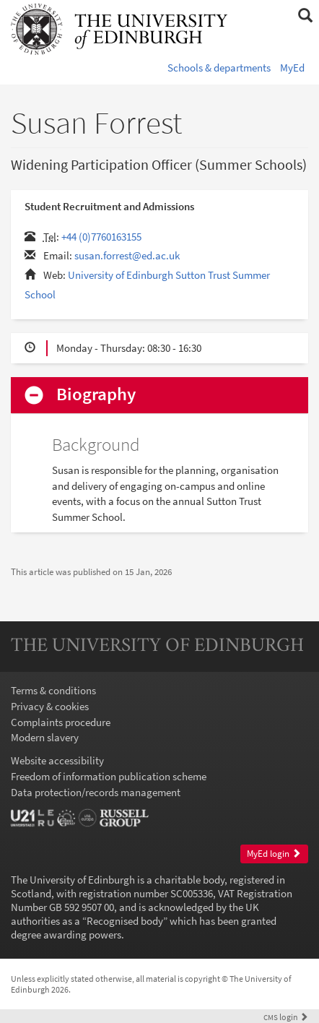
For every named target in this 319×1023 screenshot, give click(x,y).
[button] (305, 16)
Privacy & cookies (50, 706)
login (285, 1016)
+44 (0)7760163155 (101, 236)
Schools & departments (219, 67)
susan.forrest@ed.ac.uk (127, 255)
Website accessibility (57, 760)
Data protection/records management (95, 792)
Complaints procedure (60, 722)
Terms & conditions (53, 690)
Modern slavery (45, 737)
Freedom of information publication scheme (108, 776)
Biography (96, 394)
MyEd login (274, 853)
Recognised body (125, 921)
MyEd (292, 67)
